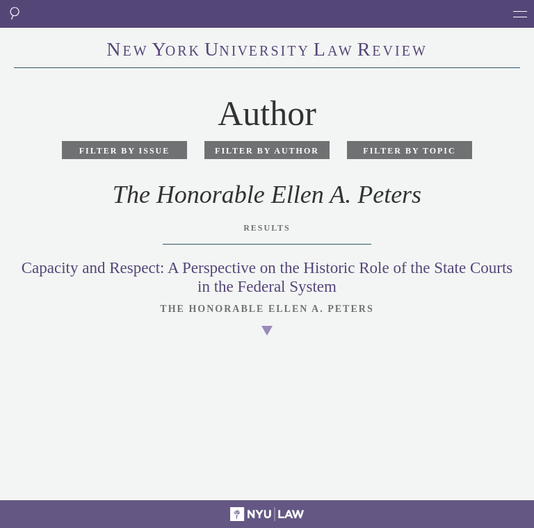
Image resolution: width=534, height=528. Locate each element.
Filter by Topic (409, 151)
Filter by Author (267, 151)
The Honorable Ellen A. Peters (266, 309)
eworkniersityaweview (267, 50)
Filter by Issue (124, 151)
